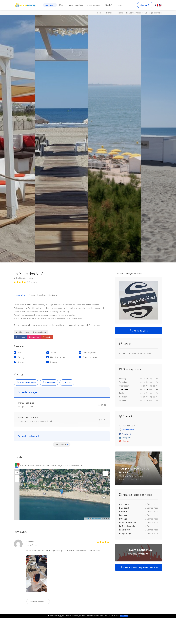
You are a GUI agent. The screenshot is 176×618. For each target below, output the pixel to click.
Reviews (52, 295)
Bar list (66, 382)
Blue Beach (124, 508)
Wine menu (48, 382)
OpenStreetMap (96, 518)
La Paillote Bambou (127, 523)
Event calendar (94, 5)
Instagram (34, 337)
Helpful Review (38, 601)
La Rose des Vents (127, 526)
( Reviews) (32, 282)
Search (145, 5)
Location (41, 295)
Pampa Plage (125, 533)
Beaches (49, 5)
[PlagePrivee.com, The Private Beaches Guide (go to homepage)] (25, 5)
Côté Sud (123, 512)
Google (47, 337)
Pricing (31, 295)
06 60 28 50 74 (22, 332)
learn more (114, 616)
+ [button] (17, 472)
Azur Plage (124, 504)
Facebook (21, 337)
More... (120, 5)
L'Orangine (123, 519)
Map (61, 5)
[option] (114, 138)
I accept (124, 616)
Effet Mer (123, 515)
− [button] (17, 476)
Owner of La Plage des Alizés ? (129, 273)
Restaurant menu (26, 382)
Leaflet (87, 518)
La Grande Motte (23, 278)
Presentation (20, 295)
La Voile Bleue (125, 530)
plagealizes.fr (39, 332)
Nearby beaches (75, 5)
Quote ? (108, 5)
